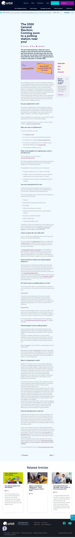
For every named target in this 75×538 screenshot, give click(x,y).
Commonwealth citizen (44, 141)
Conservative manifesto (47, 441)
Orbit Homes (37, 523)
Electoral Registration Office (31, 274)
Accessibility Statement (10, 535)
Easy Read (37, 351)
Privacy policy (7, 533)
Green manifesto (45, 443)
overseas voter (42, 145)
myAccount (55, 3)
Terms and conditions (26, 533)
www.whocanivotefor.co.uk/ (46, 448)
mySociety (47, 433)
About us (26, 3)
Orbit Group (44, 523)
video (27, 346)
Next (52, 456)
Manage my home (46, 8)
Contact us (69, 8)
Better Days (37, 525)
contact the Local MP (47, 277)
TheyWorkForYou (25, 435)
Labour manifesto (25, 443)
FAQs (32, 3)
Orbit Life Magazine (46, 525)
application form (36, 242)
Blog (33, 47)
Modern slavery (16, 533)
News (59, 67)
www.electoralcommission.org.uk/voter (36, 321)
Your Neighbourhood (20, 8)
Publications (40, 3)
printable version (25, 244)
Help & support (58, 8)
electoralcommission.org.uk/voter (32, 250)
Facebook (60, 95)
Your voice (61, 72)
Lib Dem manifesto (35, 443)
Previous (24, 456)
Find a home (33, 8)
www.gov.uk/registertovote (33, 124)
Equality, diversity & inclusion (40, 533)
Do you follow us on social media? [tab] (60, 82)
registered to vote (29, 135)
